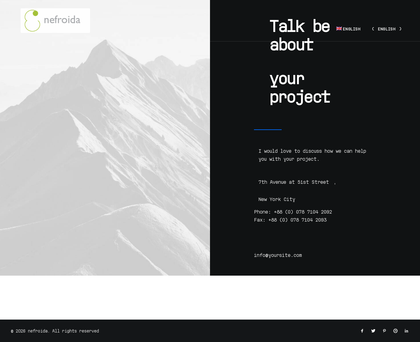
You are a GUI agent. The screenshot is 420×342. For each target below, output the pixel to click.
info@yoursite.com (278, 255)
